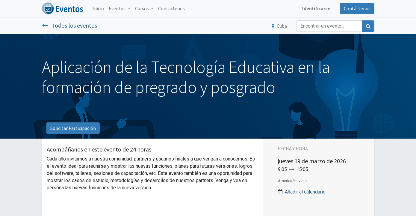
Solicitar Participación (73, 128)
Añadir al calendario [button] (305, 192)
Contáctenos (357, 8)
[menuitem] (98, 8)
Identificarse (316, 8)
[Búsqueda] (368, 26)
